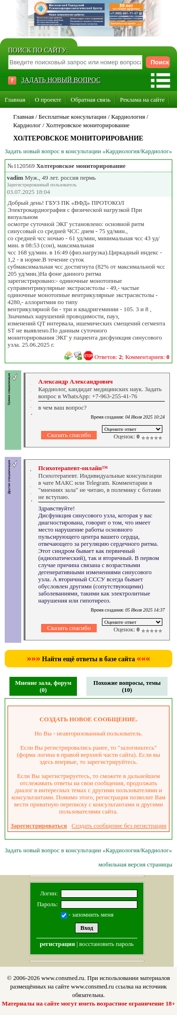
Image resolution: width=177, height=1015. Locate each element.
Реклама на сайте (142, 99)
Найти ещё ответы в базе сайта (88, 659)
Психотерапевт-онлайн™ (73, 468)
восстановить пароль (106, 943)
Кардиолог (27, 125)
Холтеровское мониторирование (88, 125)
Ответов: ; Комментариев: (131, 356)
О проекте (48, 99)
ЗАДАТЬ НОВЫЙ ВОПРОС (61, 80)
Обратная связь (90, 99)
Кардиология (128, 116)
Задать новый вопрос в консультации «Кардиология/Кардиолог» (88, 151)
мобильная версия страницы (135, 864)
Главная (15, 99)
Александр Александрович (75, 381)
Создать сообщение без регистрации (119, 825)
